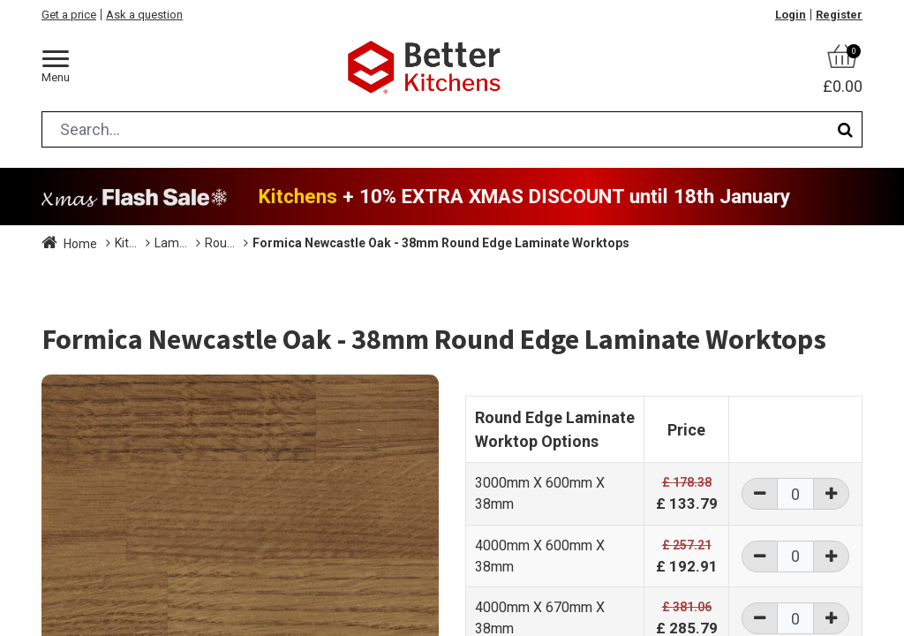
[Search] (845, 129)
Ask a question (144, 14)
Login (790, 14)
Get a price (68, 14)
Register (839, 14)
